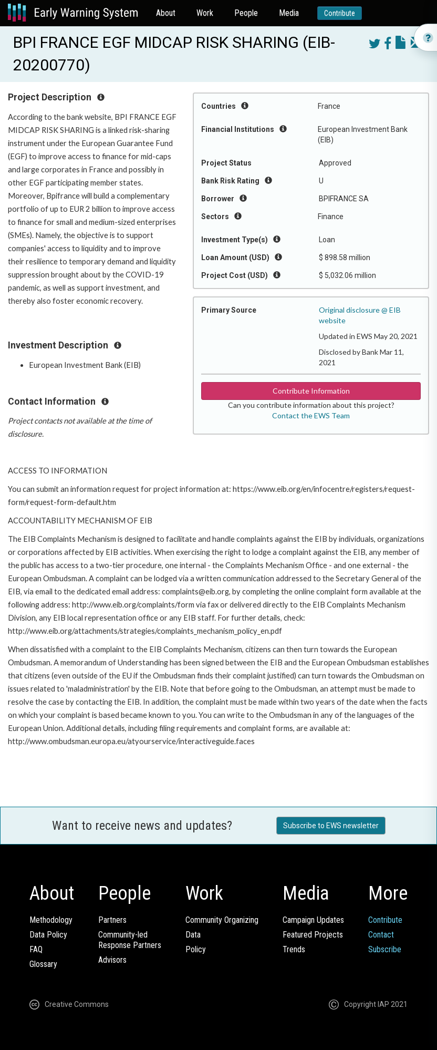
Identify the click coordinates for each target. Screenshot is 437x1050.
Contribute (339, 13)
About (165, 13)
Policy (195, 949)
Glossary (43, 964)
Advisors (112, 960)
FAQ (36, 949)
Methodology (50, 920)
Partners (112, 920)
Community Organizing (221, 920)
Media (289, 13)
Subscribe (384, 949)
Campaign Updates (313, 920)
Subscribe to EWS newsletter (331, 825)
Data (193, 935)
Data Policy (48, 935)
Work (204, 13)
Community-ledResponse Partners (129, 940)
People (246, 13)
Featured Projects (313, 935)
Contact (381, 935)
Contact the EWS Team (311, 415)
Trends (294, 949)
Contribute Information (311, 390)
